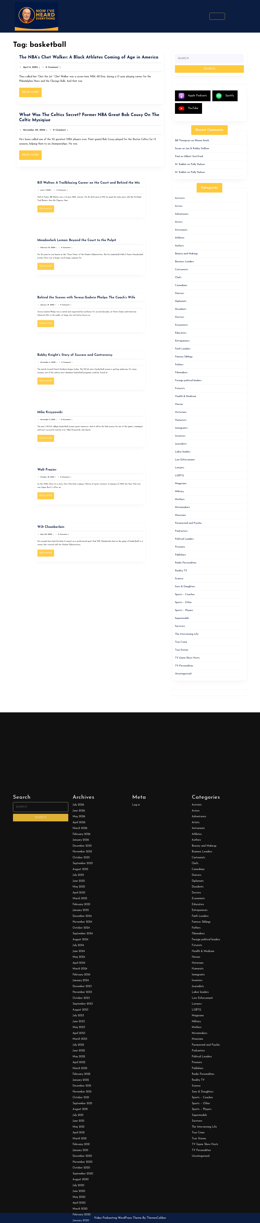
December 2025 (82, 1178)
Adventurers (181, 214)
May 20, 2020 (67, 538)
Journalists (181, 444)
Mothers (180, 499)
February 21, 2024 (68, 251)
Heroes (179, 404)
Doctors (179, 317)
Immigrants (181, 428)
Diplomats (181, 301)
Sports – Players (184, 610)
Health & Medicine (185, 396)
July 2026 (78, 1137)
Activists (180, 198)
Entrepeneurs (182, 341)
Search (217, 16)
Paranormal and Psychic (188, 523)
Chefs (178, 277)
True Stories (181, 650)
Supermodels (182, 618)
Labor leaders (182, 451)
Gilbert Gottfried (193, 156)
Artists (179, 222)
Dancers (179, 293)
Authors (179, 245)
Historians (181, 412)
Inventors (180, 436)
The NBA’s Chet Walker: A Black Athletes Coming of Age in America (89, 60)
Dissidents (180, 309)
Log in (136, 1137)
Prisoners (180, 547)
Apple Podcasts (193, 96)
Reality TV (181, 570)
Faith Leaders (182, 348)
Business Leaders (184, 261)
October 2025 (81, 1190)
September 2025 (83, 1196)
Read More (39, 92)
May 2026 (79, 1149)
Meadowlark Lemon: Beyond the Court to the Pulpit (83, 247)
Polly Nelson (198, 164)
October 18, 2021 (67, 480)
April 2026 (79, 1155)
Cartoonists (181, 269)
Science (179, 578)
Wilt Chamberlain (69, 534)
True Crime (181, 642)
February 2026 (81, 1167)
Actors (179, 206)
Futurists (180, 388)
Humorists (181, 420)
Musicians (180, 515)
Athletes (179, 237)
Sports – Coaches (185, 594)
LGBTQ (179, 475)
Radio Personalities (185, 562)
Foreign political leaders (188, 380)
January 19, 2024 (67, 308)
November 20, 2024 (41, 131)
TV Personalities (184, 665)
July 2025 (78, 1208)
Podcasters (181, 531)
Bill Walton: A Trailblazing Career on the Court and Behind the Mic (89, 190)
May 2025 (79, 1219)
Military (179, 491)
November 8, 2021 (68, 423)
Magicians (181, 483)
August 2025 (80, 1202)
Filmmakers (181, 372)
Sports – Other (183, 602)
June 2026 (79, 1143)
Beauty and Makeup (186, 253)
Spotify (225, 96)
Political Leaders (184, 539)
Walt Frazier (67, 477)
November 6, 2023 (68, 366)
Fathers (179, 364)
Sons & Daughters (185, 586)
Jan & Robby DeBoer (197, 148)
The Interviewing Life (186, 634)
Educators (181, 333)
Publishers (180, 555)
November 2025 (82, 1184)
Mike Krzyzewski (69, 419)
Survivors (180, 626)
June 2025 (79, 1213)
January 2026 (81, 1172)
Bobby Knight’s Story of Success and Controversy (82, 362)
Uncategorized (183, 673)
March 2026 (80, 1161)
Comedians (181, 285)
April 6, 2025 (38, 69)
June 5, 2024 (66, 194)
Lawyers (179, 467)
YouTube (188, 108)
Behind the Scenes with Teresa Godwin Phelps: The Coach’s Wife (88, 305)
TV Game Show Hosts (187, 658)
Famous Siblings (184, 356)
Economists (181, 325)
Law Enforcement (185, 459)
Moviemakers (182, 507)
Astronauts (181, 230)
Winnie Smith (202, 140)
